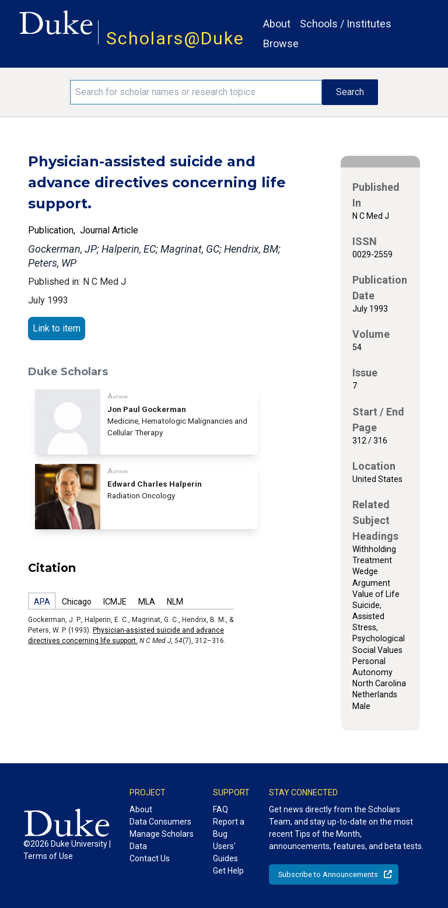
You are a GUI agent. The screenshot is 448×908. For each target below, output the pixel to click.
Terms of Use (48, 856)
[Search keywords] (196, 92)
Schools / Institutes (345, 24)
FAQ (220, 809)
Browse (281, 43)
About (276, 24)
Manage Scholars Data (162, 840)
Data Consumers (160, 821)
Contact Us (150, 858)
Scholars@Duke (175, 38)
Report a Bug (228, 828)
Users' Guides (225, 852)
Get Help (228, 870)
